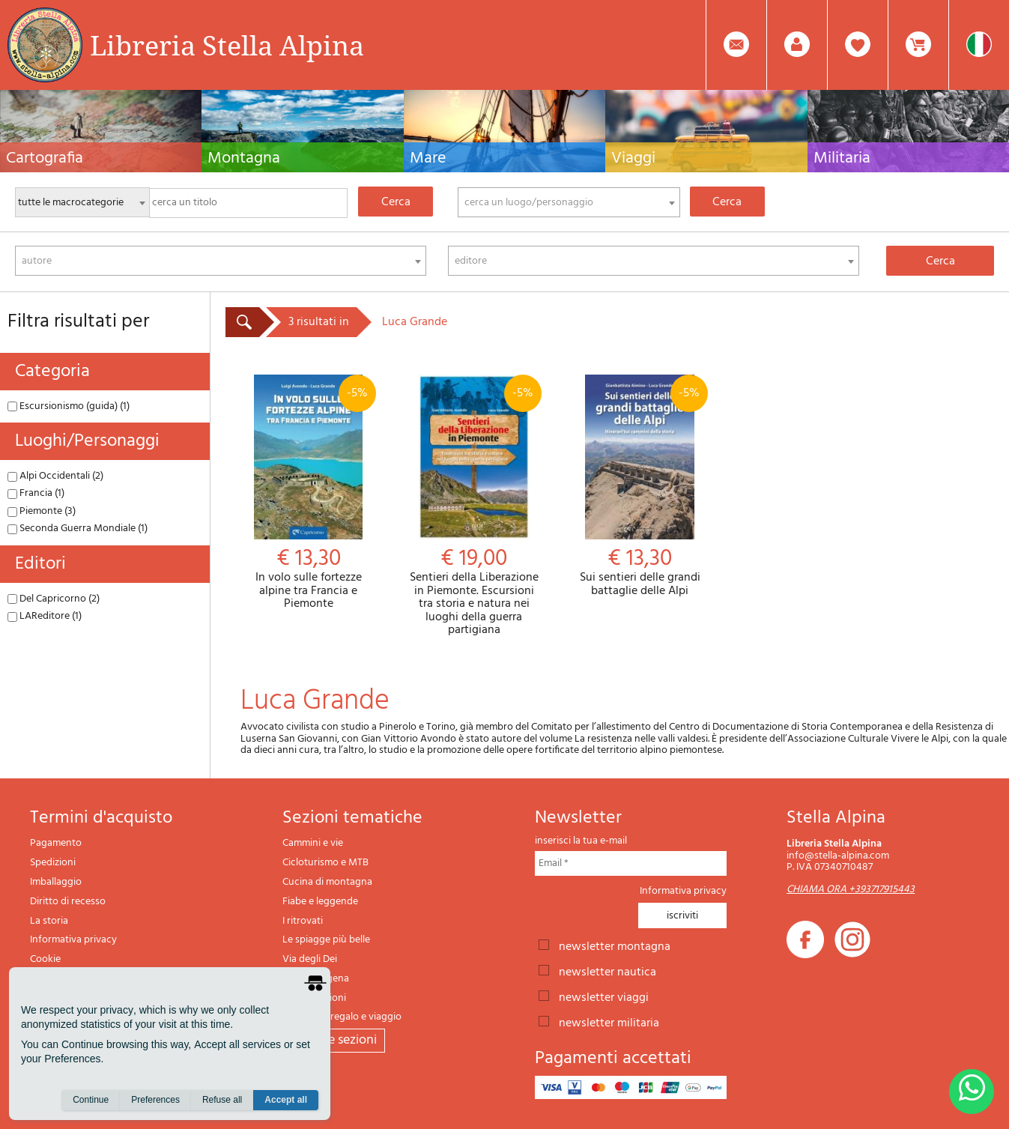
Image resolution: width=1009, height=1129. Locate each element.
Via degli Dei (309, 959)
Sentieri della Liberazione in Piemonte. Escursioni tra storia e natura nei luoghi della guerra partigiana (474, 506)
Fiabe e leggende (320, 901)
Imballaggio (56, 882)
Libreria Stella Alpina (227, 45)
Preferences (155, 1100)
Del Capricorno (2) (53, 599)
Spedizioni (53, 863)
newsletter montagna (614, 945)
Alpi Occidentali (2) (55, 476)
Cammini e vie (312, 843)
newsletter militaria (609, 1022)
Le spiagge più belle (326, 940)
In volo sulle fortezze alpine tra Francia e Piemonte (308, 493)
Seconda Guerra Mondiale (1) (77, 528)
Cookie (45, 959)
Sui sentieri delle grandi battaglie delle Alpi (639, 486)
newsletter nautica (607, 971)
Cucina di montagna (327, 882)
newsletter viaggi (604, 996)
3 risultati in (318, 322)
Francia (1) (35, 493)
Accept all (285, 1100)
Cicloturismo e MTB (325, 863)
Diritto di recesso (68, 901)
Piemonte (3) (41, 511)
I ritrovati (302, 921)
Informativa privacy (73, 940)
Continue (91, 1100)
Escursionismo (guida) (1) (68, 406)
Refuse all (222, 1100)
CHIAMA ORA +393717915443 (851, 889)
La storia (49, 921)
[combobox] (569, 202)
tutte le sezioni (334, 1040)
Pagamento (56, 843)
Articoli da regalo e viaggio (342, 1017)
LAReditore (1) (44, 616)
